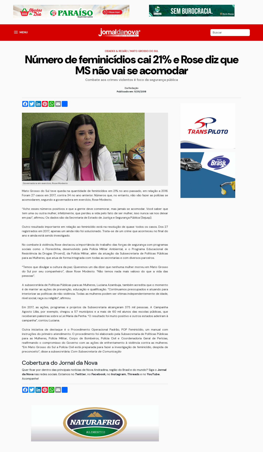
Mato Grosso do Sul (144, 51)
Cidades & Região (116, 51)
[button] (16, 32)
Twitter (80, 374)
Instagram (118, 374)
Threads (133, 374)
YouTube (153, 374)
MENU (24, 32)
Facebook (99, 374)
